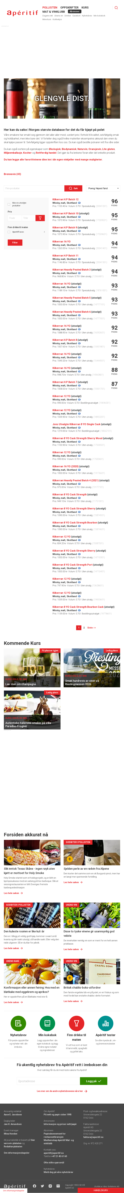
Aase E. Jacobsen (13, 1114)
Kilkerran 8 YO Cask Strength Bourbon (75, 522)
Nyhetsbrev (87, 16)
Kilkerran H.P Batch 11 (65, 255)
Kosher (27, 152)
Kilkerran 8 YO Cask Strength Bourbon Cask (78, 606)
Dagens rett (47, 16)
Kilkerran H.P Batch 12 (65, 199)
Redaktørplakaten (13, 1146)
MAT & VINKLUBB (53, 11)
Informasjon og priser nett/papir (60, 1124)
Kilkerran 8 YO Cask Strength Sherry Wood (77, 438)
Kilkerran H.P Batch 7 (65, 382)
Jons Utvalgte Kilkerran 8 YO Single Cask (77, 424)
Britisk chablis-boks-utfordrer (82, 987)
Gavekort (76, 16)
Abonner (75, 11)
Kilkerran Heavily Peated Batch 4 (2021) (76, 480)
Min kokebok (99, 16)
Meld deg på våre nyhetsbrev (58, 1172)
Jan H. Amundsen (13, 1124)
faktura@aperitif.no (93, 1137)
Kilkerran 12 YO (62, 396)
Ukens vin (58, 16)
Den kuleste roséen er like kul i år (24, 931)
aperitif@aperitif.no (54, 1153)
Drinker (68, 16)
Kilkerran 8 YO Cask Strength (70, 494)
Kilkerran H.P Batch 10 (65, 213)
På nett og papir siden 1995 (57, 1114)
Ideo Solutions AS (111, 1186)
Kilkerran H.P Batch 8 (65, 339)
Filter (15, 242)
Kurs (85, 7)
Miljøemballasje (13, 152)
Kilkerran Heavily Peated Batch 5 (72, 297)
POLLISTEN (49, 7)
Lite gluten (108, 149)
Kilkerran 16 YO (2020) (66, 466)
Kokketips (57, 19)
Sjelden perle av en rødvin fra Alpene (86, 868)
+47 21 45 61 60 (59, 1156)
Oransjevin (94, 149)
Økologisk (55, 149)
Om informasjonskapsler (16, 1153)
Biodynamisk (69, 149)
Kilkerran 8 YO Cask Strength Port (72, 564)
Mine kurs (46, 19)
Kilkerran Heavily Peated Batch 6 (72, 311)
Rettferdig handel (46, 152)
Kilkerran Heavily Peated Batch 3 (72, 269)
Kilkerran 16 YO (62, 241)
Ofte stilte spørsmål (54, 1162)
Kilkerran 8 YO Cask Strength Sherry (74, 508)
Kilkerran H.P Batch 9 (65, 227)
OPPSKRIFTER (69, 7)
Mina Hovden (10, 1133)
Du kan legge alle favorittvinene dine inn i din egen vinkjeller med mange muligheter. (53, 159)
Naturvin (82, 149)
